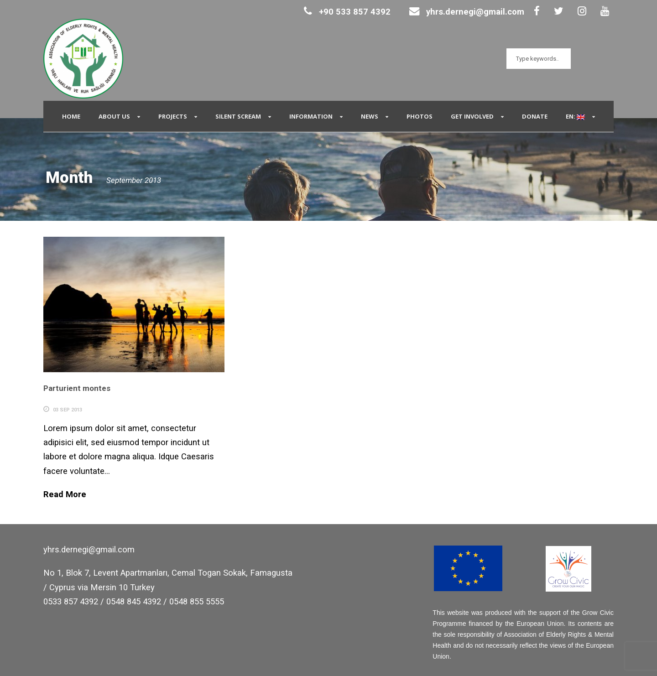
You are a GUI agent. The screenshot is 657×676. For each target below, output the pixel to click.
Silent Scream (238, 116)
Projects (172, 116)
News (369, 116)
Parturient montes (76, 388)
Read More (64, 494)
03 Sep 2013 (67, 410)
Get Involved (472, 116)
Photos (420, 116)
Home (71, 116)
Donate (535, 116)
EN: (575, 116)
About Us (114, 116)
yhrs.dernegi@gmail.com (466, 11)
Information (311, 116)
